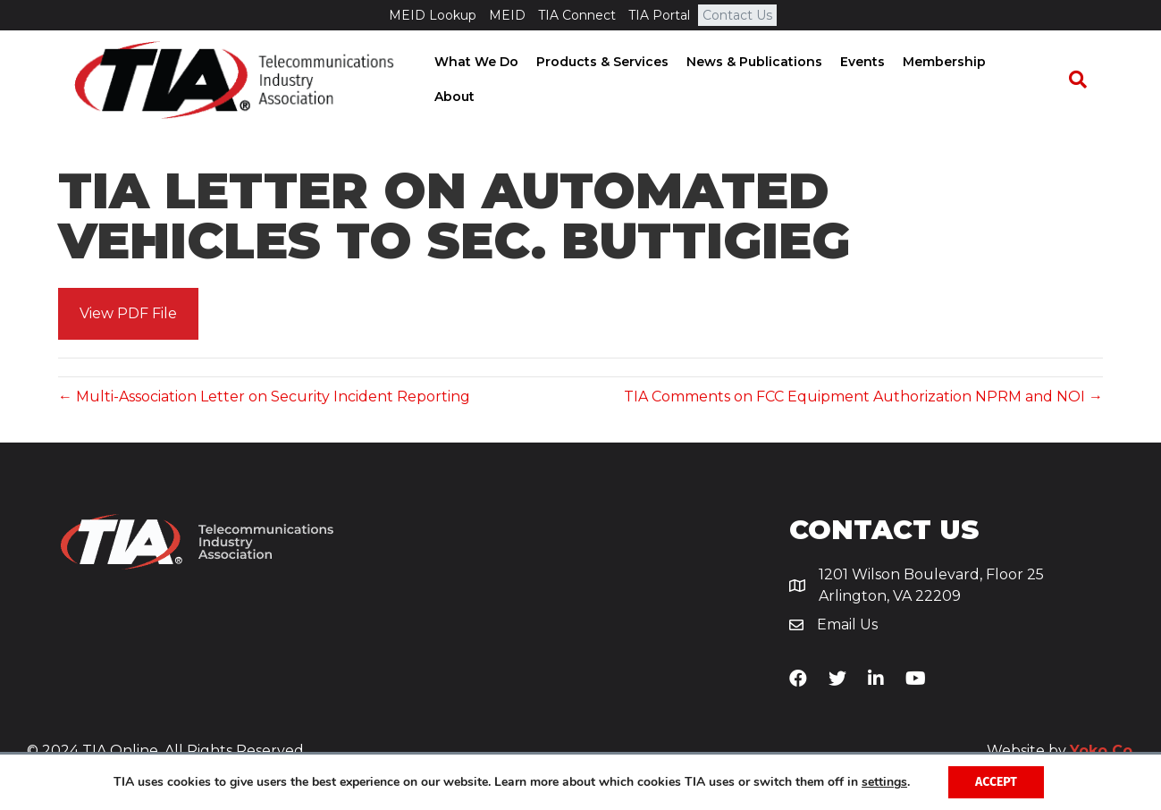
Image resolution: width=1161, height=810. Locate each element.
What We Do (491, 80)
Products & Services (617, 80)
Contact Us (737, 15)
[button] (128, 316)
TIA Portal (659, 15)
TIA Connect (577, 15)
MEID (507, 15)
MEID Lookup (432, 15)
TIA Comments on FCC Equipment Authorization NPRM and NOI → (863, 398)
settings (884, 782)
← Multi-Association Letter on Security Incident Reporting (264, 398)
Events (876, 80)
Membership (958, 80)
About (1038, 80)
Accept (996, 781)
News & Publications (769, 80)
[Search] (1085, 81)
